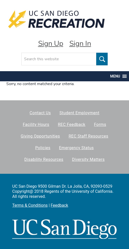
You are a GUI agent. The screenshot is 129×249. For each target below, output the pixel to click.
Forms (100, 124)
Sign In (80, 43)
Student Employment (79, 112)
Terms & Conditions (30, 205)
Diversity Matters (88, 159)
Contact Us (40, 112)
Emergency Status (76, 147)
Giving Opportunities (40, 136)
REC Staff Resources (88, 136)
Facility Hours (36, 124)
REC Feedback (71, 124)
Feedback (59, 205)
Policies (43, 147)
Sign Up (50, 43)
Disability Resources (43, 159)
